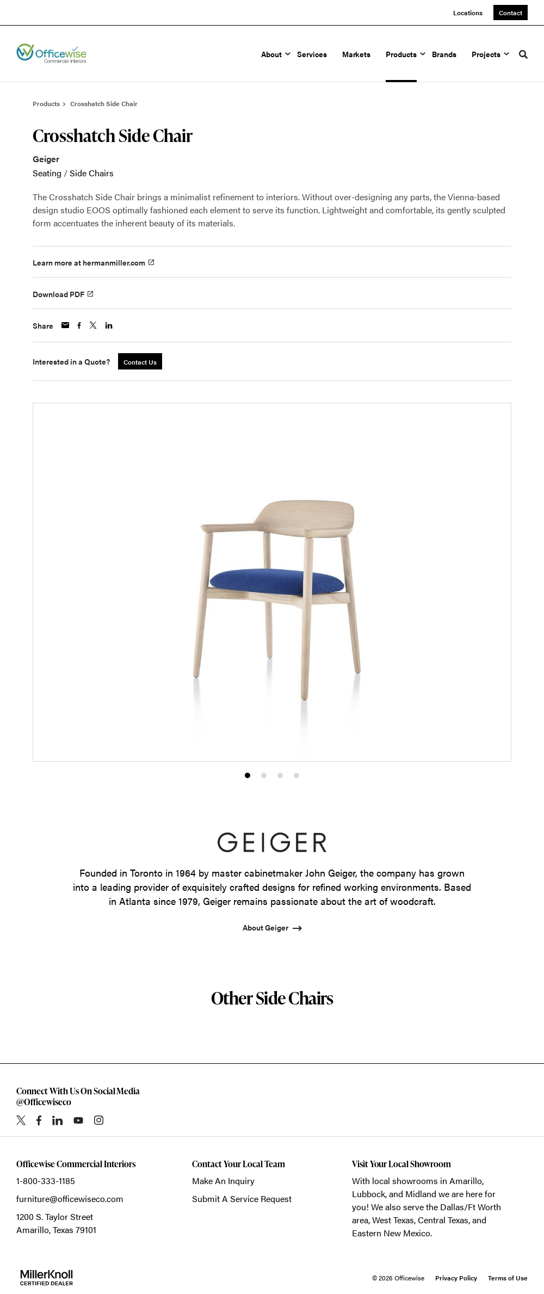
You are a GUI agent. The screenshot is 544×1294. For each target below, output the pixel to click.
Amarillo (465, 1180)
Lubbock (368, 1193)
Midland (420, 1193)
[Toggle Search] (523, 54)
